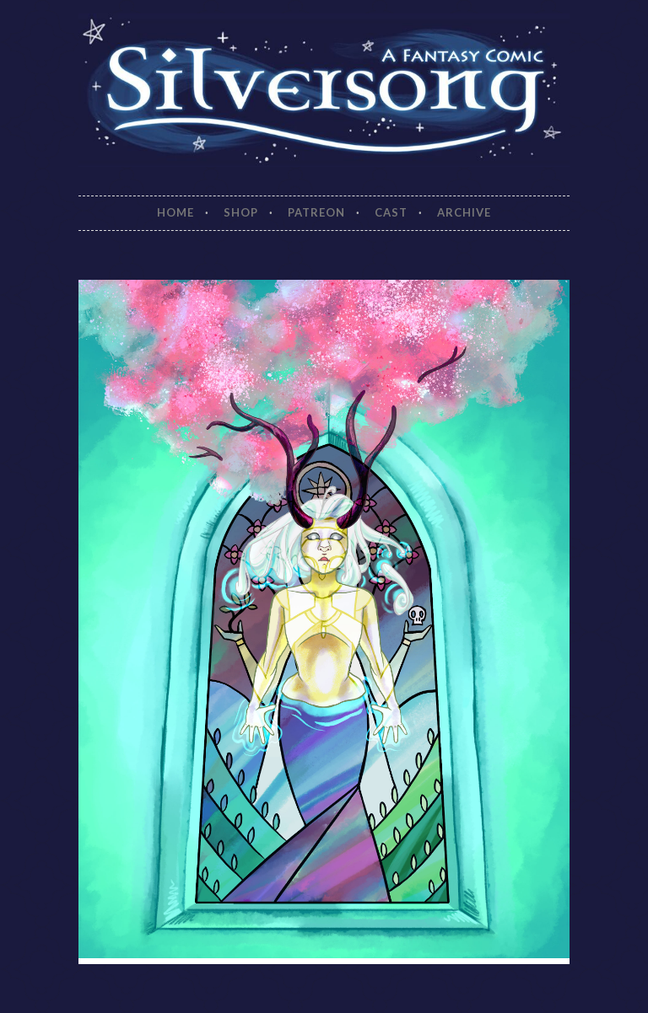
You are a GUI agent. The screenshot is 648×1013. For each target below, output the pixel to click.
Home (175, 212)
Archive (464, 212)
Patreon (316, 212)
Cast (391, 212)
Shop (241, 212)
